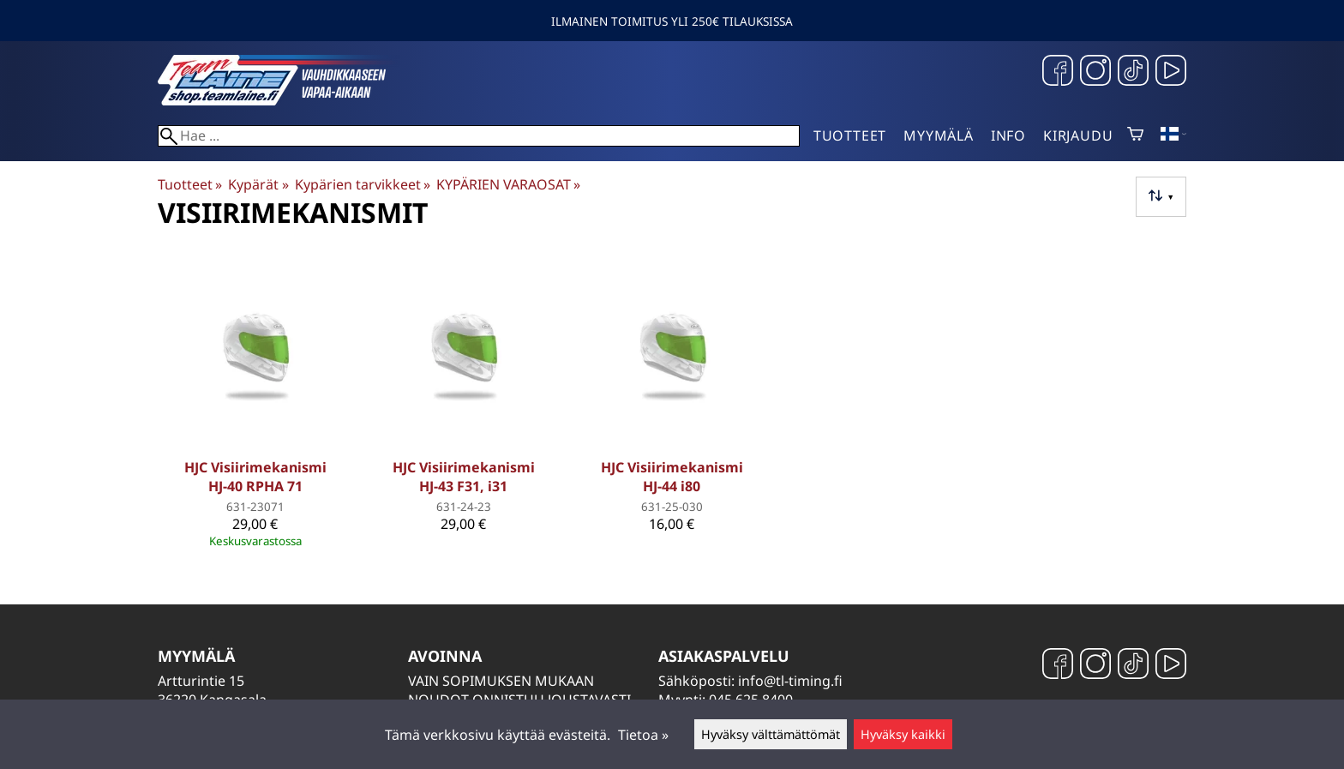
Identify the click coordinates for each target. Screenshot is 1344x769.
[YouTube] (1170, 72)
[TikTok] (1133, 72)
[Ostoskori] (1135, 135)
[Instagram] (1095, 72)
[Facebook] (1057, 72)
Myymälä (938, 135)
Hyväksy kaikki (903, 734)
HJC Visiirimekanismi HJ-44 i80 (672, 477)
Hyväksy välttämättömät (770, 734)
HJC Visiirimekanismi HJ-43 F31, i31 (464, 477)
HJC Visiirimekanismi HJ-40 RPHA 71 (255, 477)
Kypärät (258, 184)
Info (1008, 135)
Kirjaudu (1078, 135)
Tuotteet (849, 135)
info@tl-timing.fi (790, 680)
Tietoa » (643, 734)
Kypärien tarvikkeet (362, 184)
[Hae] (479, 136)
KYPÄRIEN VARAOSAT (508, 184)
